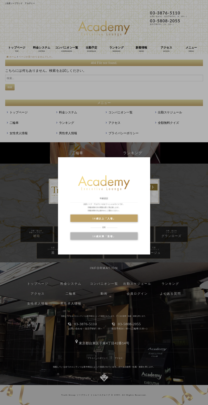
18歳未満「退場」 (104, 236)
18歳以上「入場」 (104, 218)
